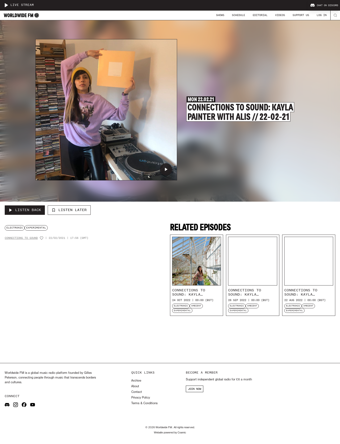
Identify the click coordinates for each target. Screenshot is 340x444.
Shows (220, 15)
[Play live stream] (6, 5)
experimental (36, 227)
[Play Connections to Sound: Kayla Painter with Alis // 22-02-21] (166, 169)
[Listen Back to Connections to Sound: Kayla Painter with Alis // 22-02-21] (25, 210)
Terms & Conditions (144, 403)
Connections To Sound (21, 238)
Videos (280, 15)
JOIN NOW (194, 389)
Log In (322, 15)
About (135, 386)
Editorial (260, 15)
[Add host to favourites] (41, 238)
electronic (14, 227)
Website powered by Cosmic (170, 433)
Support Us (301, 15)
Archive (136, 380)
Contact (136, 392)
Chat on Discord (324, 5)
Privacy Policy (140, 397)
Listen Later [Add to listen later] (69, 210)
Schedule (238, 15)
